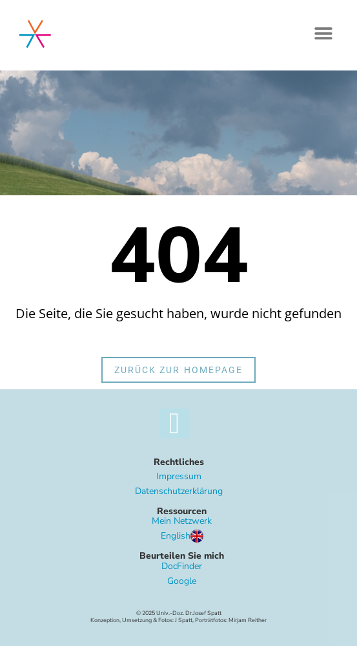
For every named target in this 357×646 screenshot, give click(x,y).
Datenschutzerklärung (179, 491)
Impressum (178, 476)
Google (181, 581)
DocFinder (181, 566)
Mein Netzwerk (182, 521)
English (182, 536)
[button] (323, 33)
